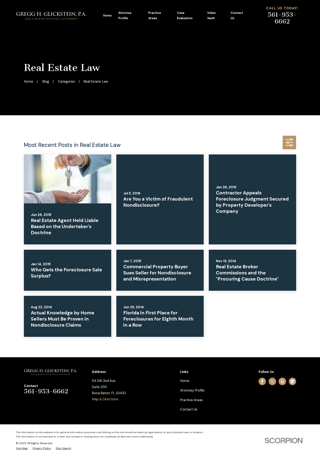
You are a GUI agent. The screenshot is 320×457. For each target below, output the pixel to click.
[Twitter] (272, 381)
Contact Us (188, 409)
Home (184, 380)
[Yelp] (282, 381)
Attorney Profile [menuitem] (125, 15)
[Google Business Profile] (292, 381)
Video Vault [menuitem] (211, 15)
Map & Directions (105, 399)
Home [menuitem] (107, 16)
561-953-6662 (282, 18)
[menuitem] (22, 448)
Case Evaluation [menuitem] (184, 15)
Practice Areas (191, 400)
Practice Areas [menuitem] (154, 15)
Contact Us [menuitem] (237, 15)
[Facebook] (262, 381)
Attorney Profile (192, 390)
